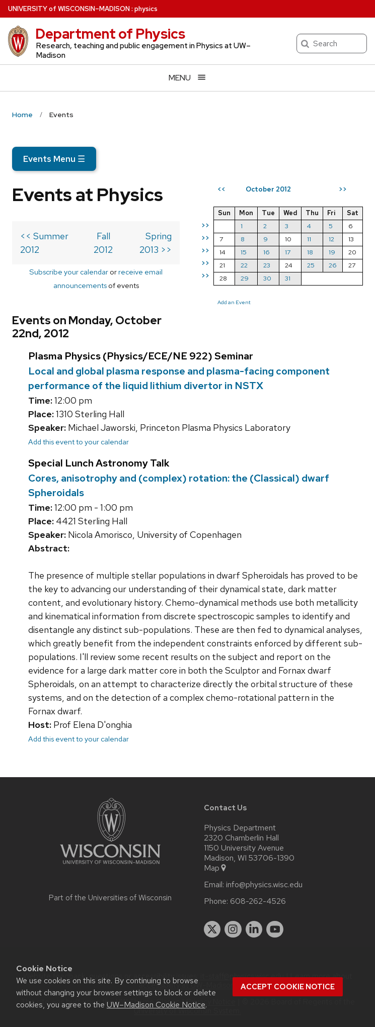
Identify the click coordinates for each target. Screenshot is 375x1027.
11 (309, 239)
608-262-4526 (258, 901)
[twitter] (212, 929)
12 (331, 239)
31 (287, 278)
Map (216, 868)
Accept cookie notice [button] (288, 987)
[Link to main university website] (110, 866)
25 (311, 265)
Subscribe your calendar (68, 271)
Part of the (110, 898)
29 (244, 278)
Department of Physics (110, 34)
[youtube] (274, 929)
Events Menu (54, 158)
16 (266, 252)
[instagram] (233, 929)
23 (267, 265)
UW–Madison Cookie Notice (156, 1004)
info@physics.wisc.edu (264, 885)
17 (287, 252)
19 (332, 252)
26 (332, 265)
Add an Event (234, 302)
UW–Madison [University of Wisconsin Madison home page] (69, 9)
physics (146, 9)
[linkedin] (254, 929)
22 (244, 265)
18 (310, 252)
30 (267, 278)
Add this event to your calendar (78, 441)
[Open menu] (187, 77)
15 (243, 252)
